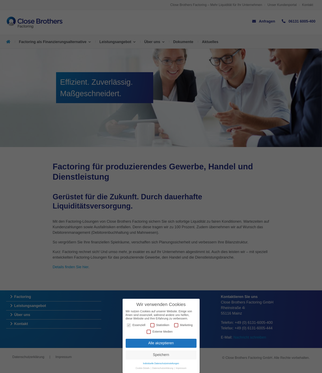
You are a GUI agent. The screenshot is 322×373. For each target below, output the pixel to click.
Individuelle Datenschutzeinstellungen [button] (161, 363)
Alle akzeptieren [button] (161, 343)
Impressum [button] (181, 368)
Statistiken (159, 325)
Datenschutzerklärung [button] (163, 368)
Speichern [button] (161, 355)
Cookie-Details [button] (143, 368)
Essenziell (136, 325)
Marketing (183, 325)
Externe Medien (159, 331)
